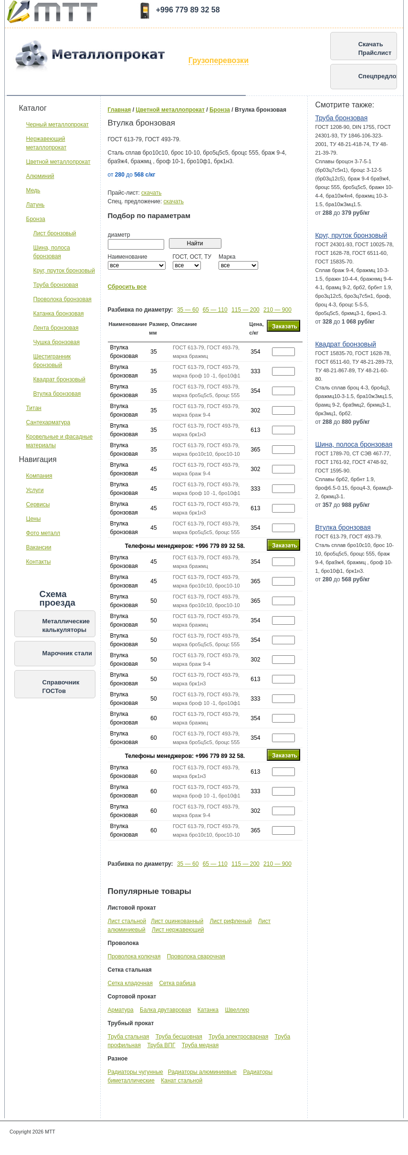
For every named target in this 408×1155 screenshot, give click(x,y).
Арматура (121, 1010)
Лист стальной (127, 921)
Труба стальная (128, 1036)
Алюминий (40, 176)
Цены (33, 518)
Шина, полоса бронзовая (353, 444)
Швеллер (237, 1010)
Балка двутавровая (165, 1010)
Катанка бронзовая (58, 313)
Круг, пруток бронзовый (64, 270)
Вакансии (39, 547)
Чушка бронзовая (56, 342)
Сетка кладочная (130, 983)
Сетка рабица (177, 983)
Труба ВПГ (161, 1045)
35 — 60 (188, 309)
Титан (34, 408)
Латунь (35, 204)
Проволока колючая (134, 956)
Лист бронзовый (54, 233)
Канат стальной (181, 1080)
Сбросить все (127, 287)
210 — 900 (277, 309)
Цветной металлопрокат (58, 161)
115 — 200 (245, 309)
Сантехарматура (48, 422)
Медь (33, 190)
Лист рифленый (230, 921)
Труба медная (200, 1045)
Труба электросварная (238, 1036)
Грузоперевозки (218, 60)
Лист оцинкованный (177, 921)
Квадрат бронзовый (59, 379)
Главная (119, 109)
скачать (151, 192)
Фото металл (43, 533)
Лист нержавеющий (178, 929)
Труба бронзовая (55, 285)
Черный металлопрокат (57, 124)
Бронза (35, 219)
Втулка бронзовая (57, 393)
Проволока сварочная (196, 956)
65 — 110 (215, 309)
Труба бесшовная (179, 1036)
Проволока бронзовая (62, 299)
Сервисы (38, 504)
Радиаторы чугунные (135, 1072)
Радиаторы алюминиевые (202, 1072)
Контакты (38, 561)
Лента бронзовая (56, 328)
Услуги (35, 490)
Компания (39, 475)
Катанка (208, 1010)
